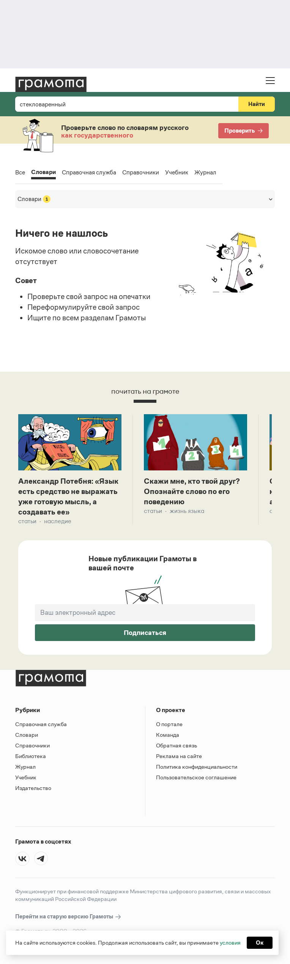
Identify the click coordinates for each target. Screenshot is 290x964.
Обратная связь (176, 745)
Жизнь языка (187, 510)
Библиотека (30, 756)
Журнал (205, 172)
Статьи (27, 521)
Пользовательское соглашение (196, 777)
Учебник (176, 172)
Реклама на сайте (179, 756)
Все (20, 172)
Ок (259, 942)
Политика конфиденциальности (196, 766)
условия (230, 942)
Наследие (57, 521)
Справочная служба (89, 172)
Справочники (140, 172)
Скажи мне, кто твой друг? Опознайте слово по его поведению (192, 491)
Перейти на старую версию (68, 917)
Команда (167, 734)
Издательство (33, 788)
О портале (169, 724)
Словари (43, 172)
